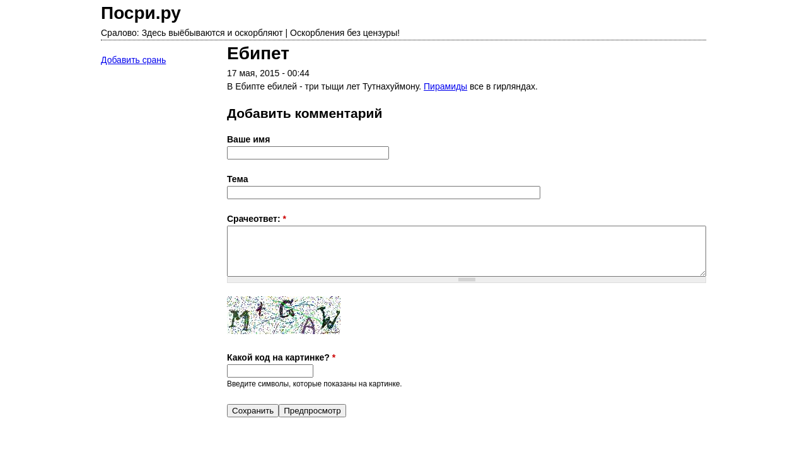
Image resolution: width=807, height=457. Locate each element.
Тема (237, 179)
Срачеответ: (256, 219)
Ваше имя (248, 139)
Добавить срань (133, 60)
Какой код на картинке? (281, 357)
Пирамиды (445, 86)
